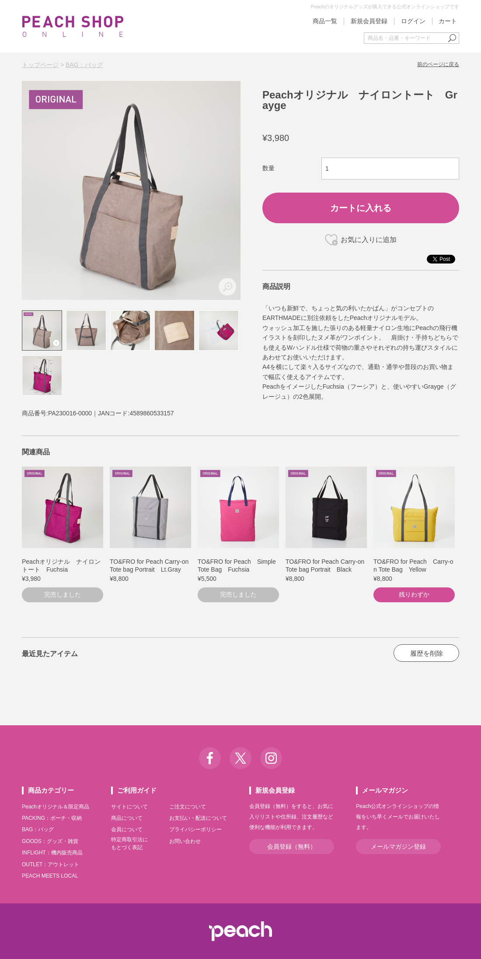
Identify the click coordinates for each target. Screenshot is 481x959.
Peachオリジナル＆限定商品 (55, 807)
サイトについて (129, 807)
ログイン (413, 21)
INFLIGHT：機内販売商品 (52, 853)
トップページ (40, 64)
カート (448, 21)
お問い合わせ (185, 841)
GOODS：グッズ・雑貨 (50, 841)
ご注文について (187, 807)
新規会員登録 (369, 21)
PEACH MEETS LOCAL (50, 876)
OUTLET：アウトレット (50, 864)
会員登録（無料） (291, 846)
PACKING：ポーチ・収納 (52, 818)
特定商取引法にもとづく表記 (129, 843)
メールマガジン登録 (398, 846)
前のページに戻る (438, 64)
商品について (127, 818)
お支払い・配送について (198, 818)
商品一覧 (325, 21)
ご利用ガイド (137, 790)
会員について (127, 829)
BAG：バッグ (84, 64)
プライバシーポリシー (195, 829)
